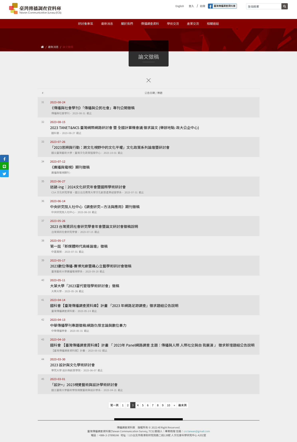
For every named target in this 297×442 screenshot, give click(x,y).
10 (168, 405)
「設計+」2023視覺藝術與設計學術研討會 (84, 384)
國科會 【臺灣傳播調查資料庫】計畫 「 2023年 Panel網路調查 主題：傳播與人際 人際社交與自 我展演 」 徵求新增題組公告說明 (152, 345)
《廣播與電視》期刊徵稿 (70, 167)
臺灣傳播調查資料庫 (221, 6)
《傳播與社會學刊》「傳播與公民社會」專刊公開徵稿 (92, 107)
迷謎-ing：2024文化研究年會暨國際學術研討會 (88, 186)
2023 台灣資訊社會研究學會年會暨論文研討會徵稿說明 (94, 226)
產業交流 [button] (193, 23)
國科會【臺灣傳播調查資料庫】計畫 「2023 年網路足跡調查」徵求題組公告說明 (114, 305)
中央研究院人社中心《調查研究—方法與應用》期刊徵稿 (95, 206)
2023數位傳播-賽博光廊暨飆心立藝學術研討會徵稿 (90, 265)
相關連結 (213, 23)
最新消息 (53, 47)
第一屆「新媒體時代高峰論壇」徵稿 (79, 246)
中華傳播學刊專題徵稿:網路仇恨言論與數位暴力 (88, 325)
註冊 (202, 6)
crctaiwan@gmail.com (197, 431)
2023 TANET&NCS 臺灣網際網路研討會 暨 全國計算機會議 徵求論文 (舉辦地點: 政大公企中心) (124, 127)
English (180, 6)
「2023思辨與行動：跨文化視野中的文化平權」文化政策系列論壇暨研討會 (110, 147)
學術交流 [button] (173, 23)
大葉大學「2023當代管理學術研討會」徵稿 (84, 285)
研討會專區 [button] (85, 23)
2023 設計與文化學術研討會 (72, 364)
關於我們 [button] (127, 23)
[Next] (174, 405)
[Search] (264, 6)
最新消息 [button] (107, 23)
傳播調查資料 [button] (150, 23)
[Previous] (114, 405)
